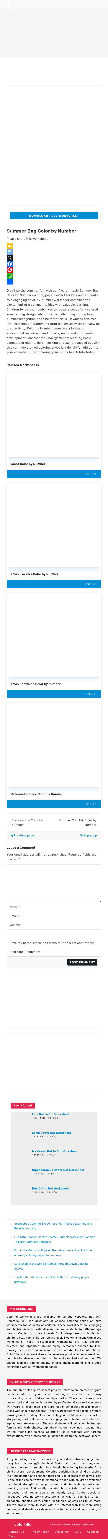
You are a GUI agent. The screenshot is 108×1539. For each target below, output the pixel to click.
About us (93, 1531)
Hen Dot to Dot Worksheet (50, 1188)
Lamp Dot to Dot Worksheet (51, 1133)
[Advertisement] (54, 29)
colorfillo (23, 1524)
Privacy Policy (39, 1531)
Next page (87, 835)
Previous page (24, 835)
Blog (12, 1536)
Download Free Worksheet (54, 215)
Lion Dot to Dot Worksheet (51, 1114)
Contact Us (16, 1531)
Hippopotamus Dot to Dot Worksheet (58, 1170)
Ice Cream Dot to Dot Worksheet (55, 1151)
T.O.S (78, 1531)
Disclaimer (62, 1531)
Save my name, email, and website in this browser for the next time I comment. (52, 947)
